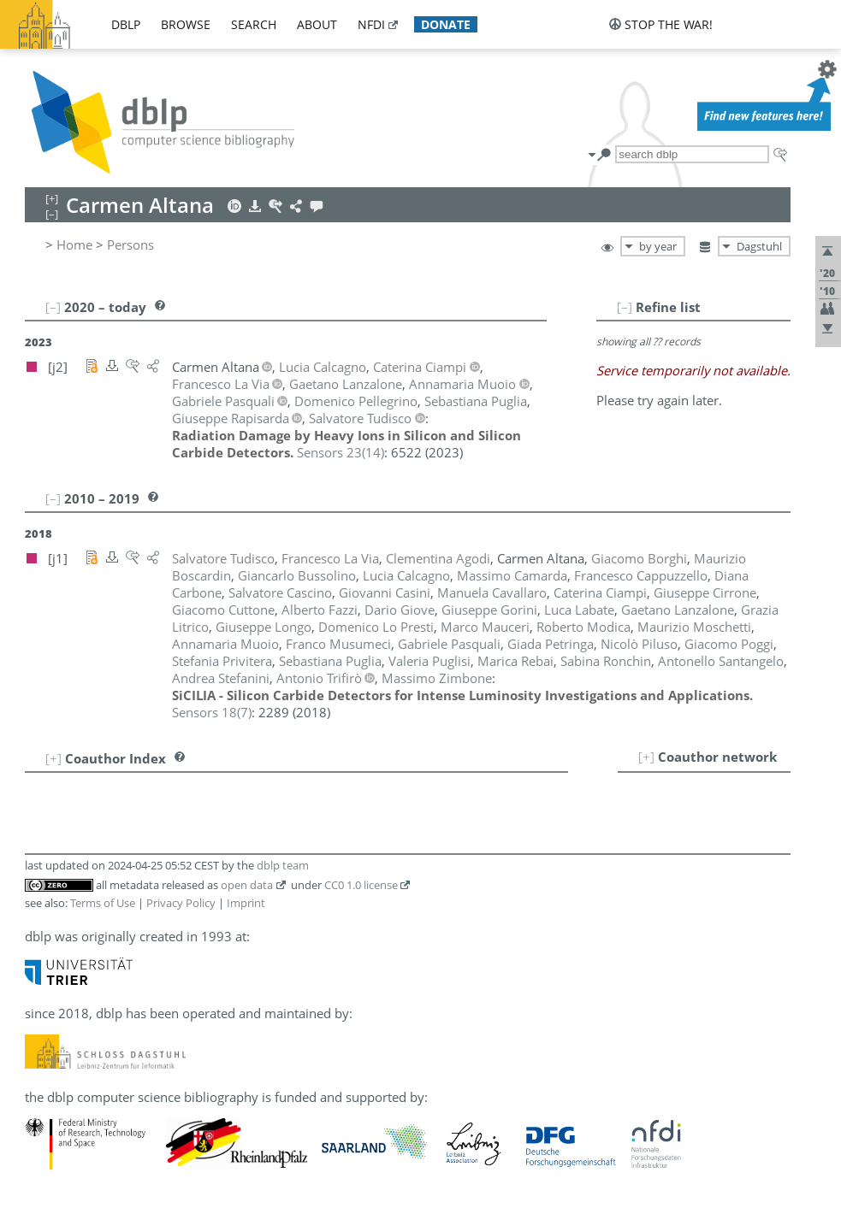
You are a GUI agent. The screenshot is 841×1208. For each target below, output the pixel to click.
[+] (646, 756)
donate (446, 24)
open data (247, 885)
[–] (624, 306)
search (253, 24)
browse (185, 24)
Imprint (246, 902)
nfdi (371, 24)
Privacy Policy (181, 902)
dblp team (283, 865)
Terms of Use (102, 902)
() (340, 452)
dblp (125, 24)
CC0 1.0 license (361, 885)
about (317, 24)
